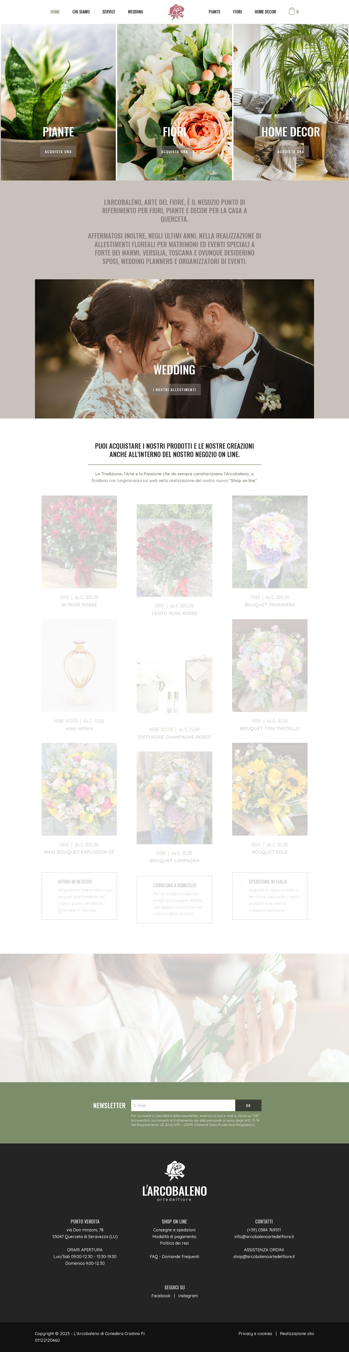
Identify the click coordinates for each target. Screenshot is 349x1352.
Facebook (160, 1295)
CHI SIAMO (81, 12)
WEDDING (135, 12)
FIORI (237, 12)
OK (248, 1105)
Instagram (188, 1295)
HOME (55, 12)
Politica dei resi (174, 1243)
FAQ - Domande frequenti (174, 1256)
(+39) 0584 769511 (264, 1230)
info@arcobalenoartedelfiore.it (264, 1236)
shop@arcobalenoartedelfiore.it (264, 1256)
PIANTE (214, 12)
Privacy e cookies (255, 1333)
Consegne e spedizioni (174, 1230)
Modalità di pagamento (174, 1236)
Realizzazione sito (297, 1333)
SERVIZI (108, 12)
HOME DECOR (265, 12)
